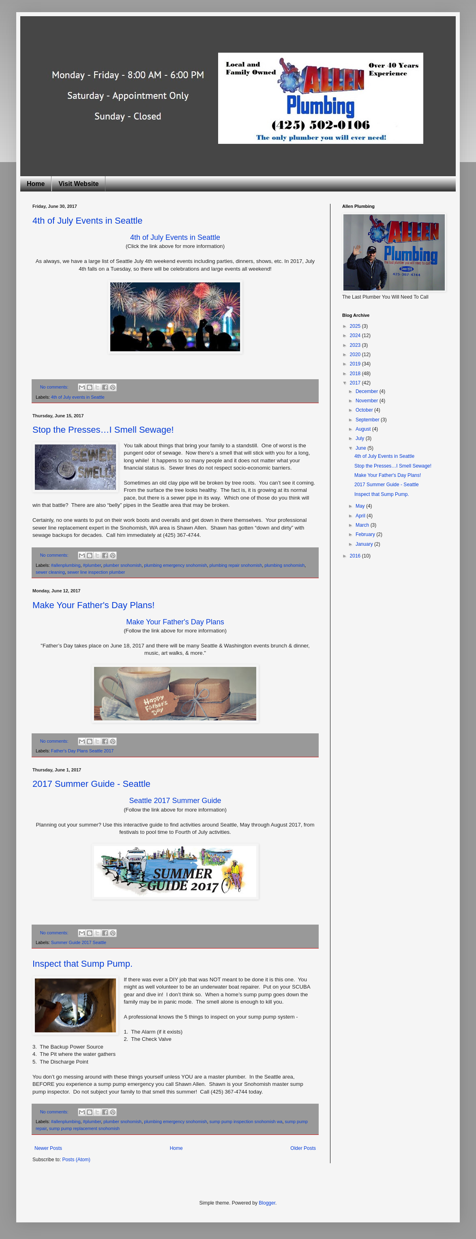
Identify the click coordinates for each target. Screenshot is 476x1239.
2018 (356, 373)
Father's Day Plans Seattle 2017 (82, 750)
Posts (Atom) (76, 1159)
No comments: (55, 387)
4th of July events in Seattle (78, 397)
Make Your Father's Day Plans (175, 622)
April (361, 516)
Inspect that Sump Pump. (82, 964)
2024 (356, 335)
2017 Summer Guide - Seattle (91, 784)
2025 (356, 326)
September (368, 420)
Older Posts (303, 1148)
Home (36, 183)
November (368, 401)
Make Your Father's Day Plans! (93, 605)
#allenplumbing (66, 565)
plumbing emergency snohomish (175, 565)
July (361, 438)
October (365, 410)
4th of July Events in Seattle (87, 221)
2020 (356, 354)
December (368, 391)
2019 (356, 364)
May (361, 506)
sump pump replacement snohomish (84, 1128)
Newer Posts (48, 1148)
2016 (356, 556)
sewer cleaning (50, 572)
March (363, 525)
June (361, 448)
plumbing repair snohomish (236, 565)
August (364, 429)
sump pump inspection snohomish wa (246, 1121)
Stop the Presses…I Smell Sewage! (103, 430)
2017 (356, 383)
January (365, 544)
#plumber (92, 565)
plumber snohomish (122, 565)
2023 (356, 345)
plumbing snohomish (284, 565)
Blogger (267, 1203)
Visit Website (78, 183)
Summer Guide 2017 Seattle (78, 942)
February (366, 534)
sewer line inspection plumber (96, 572)
